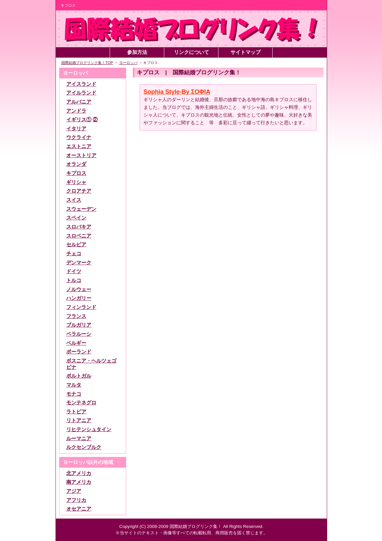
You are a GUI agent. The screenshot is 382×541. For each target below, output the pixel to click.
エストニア (78, 146)
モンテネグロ (81, 402)
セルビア (76, 244)
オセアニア (78, 509)
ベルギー (76, 343)
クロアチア (78, 191)
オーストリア (81, 155)
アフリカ (76, 500)
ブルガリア (78, 325)
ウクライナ (78, 137)
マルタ (73, 385)
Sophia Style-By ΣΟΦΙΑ (177, 91)
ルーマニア (78, 438)
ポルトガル (78, 376)
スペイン (76, 217)
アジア (73, 491)
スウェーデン (81, 209)
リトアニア (78, 420)
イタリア (76, 128)
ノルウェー (78, 289)
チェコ (73, 253)
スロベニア (78, 236)
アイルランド (81, 92)
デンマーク (78, 262)
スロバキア (78, 226)
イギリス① (78, 119)
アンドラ (76, 111)
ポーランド (78, 351)
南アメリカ (78, 482)
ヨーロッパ (128, 63)
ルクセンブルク (83, 447)
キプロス (76, 173)
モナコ (73, 394)
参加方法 (137, 52)
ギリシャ (76, 182)
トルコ (73, 280)
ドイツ (73, 271)
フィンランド (81, 307)
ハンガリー (78, 298)
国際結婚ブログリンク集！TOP (87, 63)
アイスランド (81, 84)
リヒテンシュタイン (88, 429)
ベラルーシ (78, 334)
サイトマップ (245, 52)
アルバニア (78, 102)
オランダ (76, 164)
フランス (76, 316)
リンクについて (191, 52)
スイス (73, 200)
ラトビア (76, 411)
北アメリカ (78, 473)
